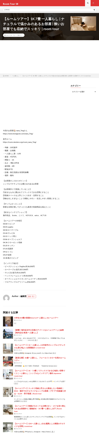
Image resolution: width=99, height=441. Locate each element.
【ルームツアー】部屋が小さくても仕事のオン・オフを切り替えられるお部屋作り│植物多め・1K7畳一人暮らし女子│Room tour (40, 410)
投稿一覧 (31, 298)
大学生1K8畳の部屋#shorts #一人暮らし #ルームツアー (36, 319)
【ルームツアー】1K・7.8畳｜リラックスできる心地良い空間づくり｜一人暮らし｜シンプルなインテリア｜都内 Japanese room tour (39, 375)
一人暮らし (18, 36)
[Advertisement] (49, 58)
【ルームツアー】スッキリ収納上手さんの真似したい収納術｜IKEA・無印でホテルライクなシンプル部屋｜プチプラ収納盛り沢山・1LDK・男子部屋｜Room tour (40, 392)
